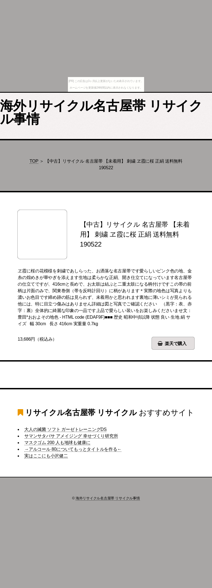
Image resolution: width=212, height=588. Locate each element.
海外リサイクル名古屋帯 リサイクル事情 (101, 112)
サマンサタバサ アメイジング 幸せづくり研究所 (71, 436)
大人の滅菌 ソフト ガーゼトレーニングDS (65, 429)
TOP (34, 161)
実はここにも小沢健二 (46, 455)
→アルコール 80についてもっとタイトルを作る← (72, 449)
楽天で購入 (176, 343)
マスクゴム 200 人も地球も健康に (57, 442)
